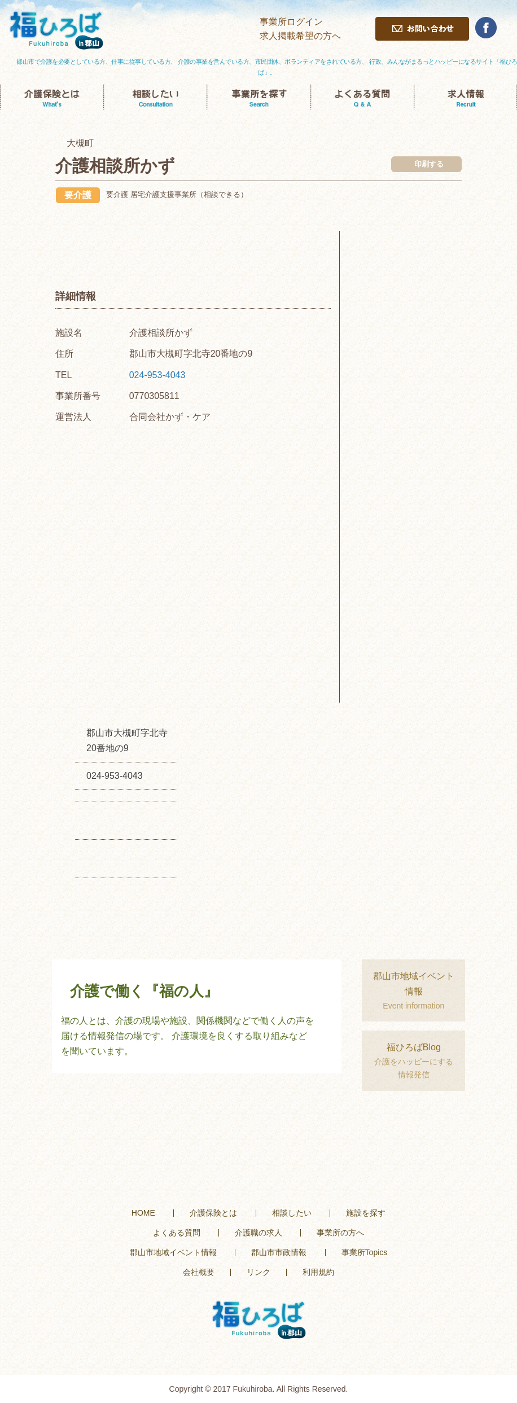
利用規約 (318, 1272)
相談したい (292, 1212)
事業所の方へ (340, 1232)
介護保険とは (213, 1212)
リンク (258, 1272)
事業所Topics (364, 1252)
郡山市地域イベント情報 (173, 1252)
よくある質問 (176, 1232)
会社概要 (198, 1272)
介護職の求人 (258, 1232)
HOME (143, 1212)
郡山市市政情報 (278, 1252)
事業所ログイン (291, 22)
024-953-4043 (157, 375)
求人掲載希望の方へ (300, 36)
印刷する (429, 164)
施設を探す (365, 1212)
